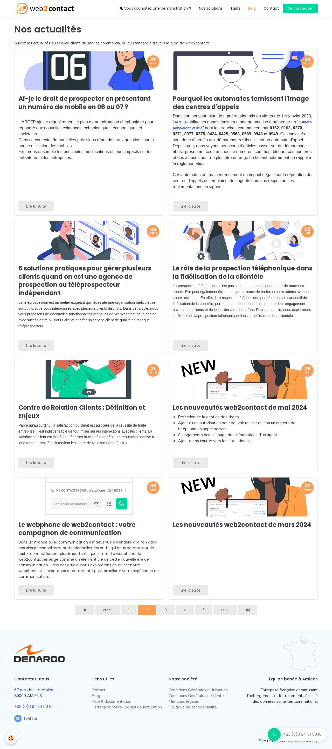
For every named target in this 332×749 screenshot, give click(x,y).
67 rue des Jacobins (33, 690)
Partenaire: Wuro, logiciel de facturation (127, 707)
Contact (271, 8)
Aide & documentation (111, 701)
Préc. (107, 610)
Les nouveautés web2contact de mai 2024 (240, 407)
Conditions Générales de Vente (196, 695)
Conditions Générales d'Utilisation (198, 690)
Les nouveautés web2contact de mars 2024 (242, 524)
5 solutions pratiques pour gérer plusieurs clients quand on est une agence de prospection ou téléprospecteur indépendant (84, 280)
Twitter (25, 718)
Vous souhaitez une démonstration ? (155, 8)
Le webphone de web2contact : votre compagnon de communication (77, 528)
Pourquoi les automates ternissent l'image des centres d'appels (241, 102)
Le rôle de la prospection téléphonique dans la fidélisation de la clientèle (243, 272)
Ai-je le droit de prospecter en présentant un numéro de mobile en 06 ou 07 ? (84, 102)
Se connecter (300, 8)
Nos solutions (211, 8)
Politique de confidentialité (193, 707)
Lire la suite (36, 206)
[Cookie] (11, 738)
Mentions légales (184, 701)
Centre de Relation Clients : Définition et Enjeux (81, 411)
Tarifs (235, 8)
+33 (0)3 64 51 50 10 (302, 734)
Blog (96, 695)
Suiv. (225, 610)
